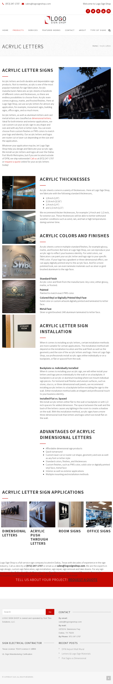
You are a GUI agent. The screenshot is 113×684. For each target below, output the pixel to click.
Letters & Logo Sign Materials (76, 653)
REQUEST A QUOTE (82, 579)
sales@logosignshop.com (38, 3)
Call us (33, 158)
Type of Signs (98, 30)
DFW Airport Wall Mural (73, 649)
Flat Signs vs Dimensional (74, 658)
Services (33, 30)
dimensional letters (41, 118)
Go (50, 612)
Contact (70, 30)
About (82, 30)
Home (5, 30)
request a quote (13, 161)
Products (18, 30)
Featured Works (51, 30)
